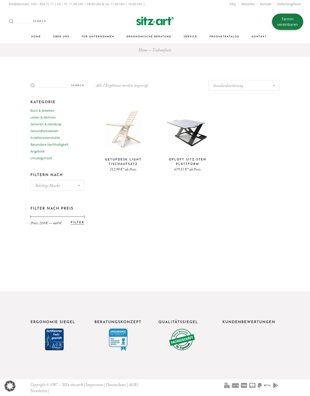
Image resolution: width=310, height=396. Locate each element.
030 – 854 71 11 (42, 4)
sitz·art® (76, 384)
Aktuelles (248, 4)
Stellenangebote (289, 4)
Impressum (94, 384)
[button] (10, 386)
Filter (77, 222)
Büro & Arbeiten (42, 110)
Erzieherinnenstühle (45, 138)
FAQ (233, 4)
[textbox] (57, 185)
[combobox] (244, 85)
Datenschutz (116, 384)
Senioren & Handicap (46, 124)
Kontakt (266, 4)
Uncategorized (41, 158)
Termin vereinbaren (287, 22)
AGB (133, 384)
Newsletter (39, 390)
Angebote (38, 151)
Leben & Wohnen (43, 117)
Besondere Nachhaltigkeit (50, 144)
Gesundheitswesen (45, 131)
